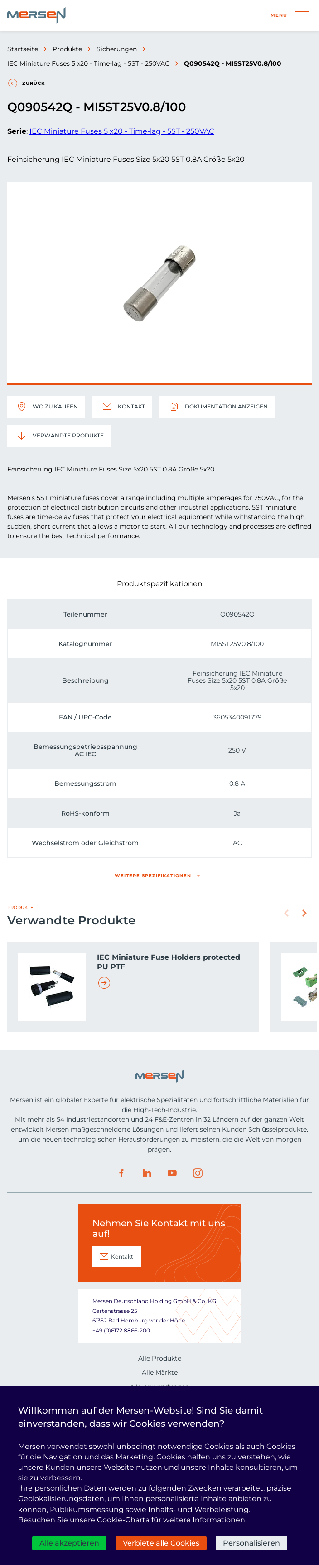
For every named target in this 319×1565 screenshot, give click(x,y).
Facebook (121, 1173)
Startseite (22, 49)
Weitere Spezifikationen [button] (153, 876)
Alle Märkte (160, 1372)
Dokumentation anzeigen (217, 406)
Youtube (172, 1173)
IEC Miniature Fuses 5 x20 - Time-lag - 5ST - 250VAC (88, 63)
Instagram (197, 1173)
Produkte (67, 49)
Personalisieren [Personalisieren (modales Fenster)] (251, 1543)
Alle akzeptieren (69, 1543)
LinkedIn (147, 1173)
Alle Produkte (159, 1358)
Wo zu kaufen (46, 406)
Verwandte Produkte (59, 435)
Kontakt (122, 406)
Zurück (33, 83)
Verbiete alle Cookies (161, 1543)
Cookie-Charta (123, 1520)
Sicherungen (117, 49)
